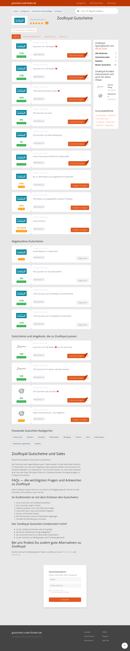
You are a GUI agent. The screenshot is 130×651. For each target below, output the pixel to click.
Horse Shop (67, 552)
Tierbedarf (112, 115)
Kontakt (87, 632)
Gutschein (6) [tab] (49, 36)
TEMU (104, 632)
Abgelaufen (82, 258)
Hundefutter (100, 122)
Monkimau (16, 554)
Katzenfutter (110, 122)
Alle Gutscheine (96, 3)
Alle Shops (111, 3)
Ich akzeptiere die (60, 591)
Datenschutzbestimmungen (60, 592)
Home (15, 11)
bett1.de (105, 640)
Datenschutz (89, 636)
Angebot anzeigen (80, 185)
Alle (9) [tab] (16, 36)
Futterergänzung (102, 119)
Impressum (88, 640)
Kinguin (105, 636)
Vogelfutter (100, 125)
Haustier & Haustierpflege (42, 11)
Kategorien (81, 3)
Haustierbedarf (101, 115)
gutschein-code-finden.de (24, 3)
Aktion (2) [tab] (63, 36)
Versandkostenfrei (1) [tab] (31, 36)
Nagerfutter (109, 125)
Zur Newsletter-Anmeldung (24, 30)
